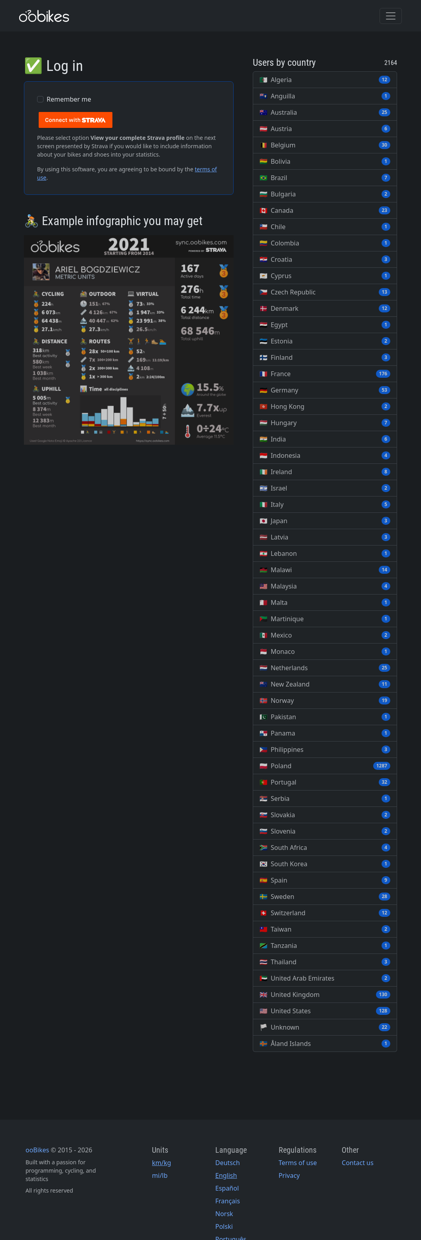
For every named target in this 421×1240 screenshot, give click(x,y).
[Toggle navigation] (391, 16)
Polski (224, 1226)
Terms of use (298, 1162)
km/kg (161, 1162)
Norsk (224, 1213)
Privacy (289, 1175)
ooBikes (37, 1150)
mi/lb (159, 1175)
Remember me (69, 99)
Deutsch (227, 1162)
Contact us (358, 1162)
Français (227, 1201)
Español (227, 1188)
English (226, 1175)
